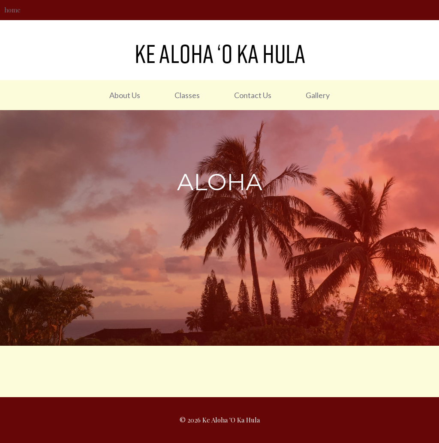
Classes (187, 95)
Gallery (318, 95)
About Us (124, 95)
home (12, 10)
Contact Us (252, 95)
